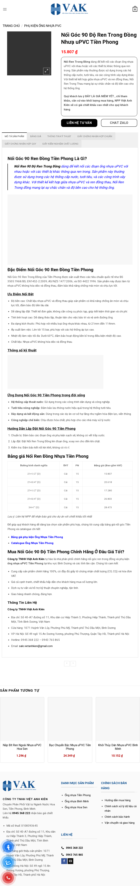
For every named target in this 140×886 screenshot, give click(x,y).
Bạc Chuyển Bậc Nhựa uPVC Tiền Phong (70, 747)
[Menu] (5, 9)
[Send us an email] (70, 861)
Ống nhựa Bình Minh (77, 801)
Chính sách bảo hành (117, 816)
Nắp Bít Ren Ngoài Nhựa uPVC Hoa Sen (22, 747)
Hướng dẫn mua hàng (118, 800)
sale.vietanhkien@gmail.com (36, 646)
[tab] (14, 136)
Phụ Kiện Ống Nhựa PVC (42, 26)
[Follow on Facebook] (64, 861)
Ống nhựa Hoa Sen (76, 807)
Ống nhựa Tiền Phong (78, 795)
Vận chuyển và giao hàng (120, 822)
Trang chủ (11, 26)
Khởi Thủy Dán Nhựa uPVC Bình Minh (118, 747)
